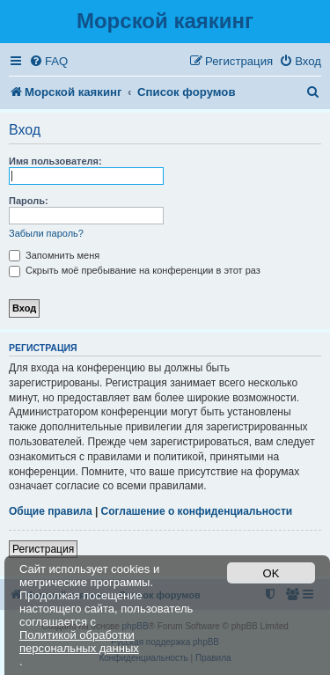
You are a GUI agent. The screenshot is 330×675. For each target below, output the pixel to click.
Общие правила (50, 511)
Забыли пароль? (46, 233)
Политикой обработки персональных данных (79, 641)
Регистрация (43, 549)
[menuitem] (48, 61)
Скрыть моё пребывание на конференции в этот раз (134, 270)
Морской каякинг (165, 21)
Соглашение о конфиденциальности (197, 511)
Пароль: (28, 200)
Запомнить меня (54, 255)
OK (271, 573)
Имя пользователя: (55, 161)
